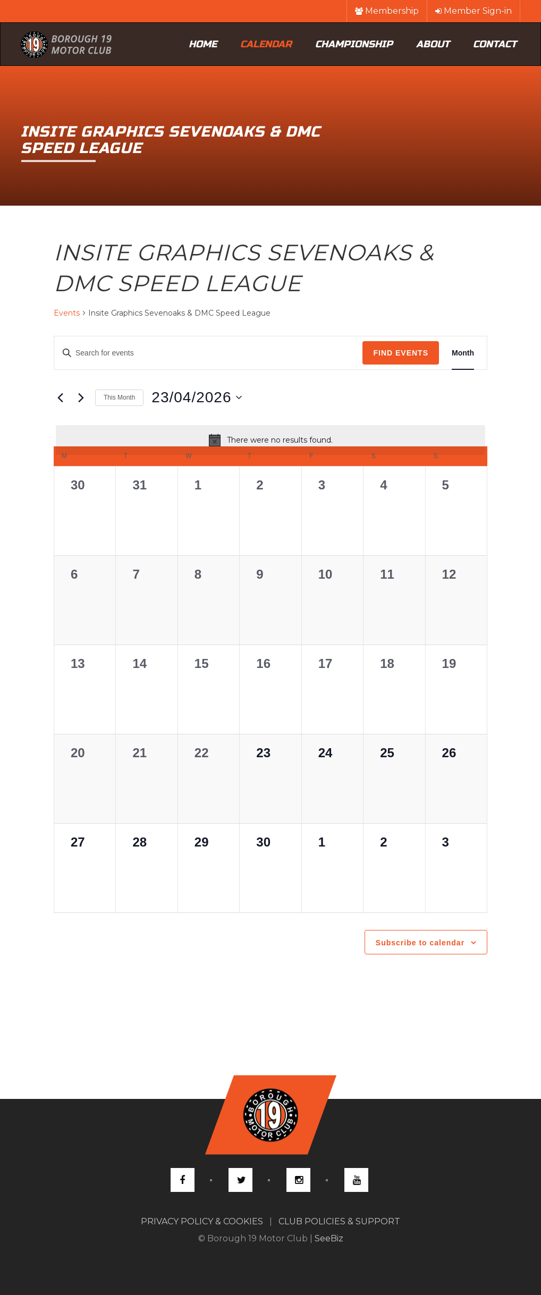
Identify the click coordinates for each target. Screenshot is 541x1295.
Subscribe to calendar (420, 942)
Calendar (266, 44)
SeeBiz (329, 1238)
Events (67, 313)
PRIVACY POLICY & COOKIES (202, 1221)
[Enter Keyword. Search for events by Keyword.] (204, 353)
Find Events (400, 353)
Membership (387, 11)
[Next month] (80, 397)
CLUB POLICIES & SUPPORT (339, 1221)
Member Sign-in (473, 11)
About (433, 44)
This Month (119, 397)
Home (203, 44)
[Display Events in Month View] (463, 353)
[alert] (270, 440)
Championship (354, 44)
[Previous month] (60, 397)
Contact (495, 44)
